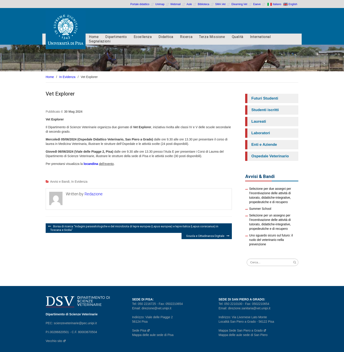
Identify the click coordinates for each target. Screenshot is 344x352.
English (293, 4)
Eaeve (259, 4)
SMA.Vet (222, 4)
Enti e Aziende (264, 144)
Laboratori (260, 133)
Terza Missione (212, 37)
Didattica (165, 37)
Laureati (258, 121)
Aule (192, 4)
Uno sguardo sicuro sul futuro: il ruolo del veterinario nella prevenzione (271, 240)
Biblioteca (206, 4)
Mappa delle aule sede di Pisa (153, 335)
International (260, 37)
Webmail (178, 4)
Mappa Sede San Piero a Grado (242, 330)
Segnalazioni (99, 41)
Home (94, 37)
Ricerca (186, 37)
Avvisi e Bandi (60, 181)
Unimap (162, 4)
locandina (91, 164)
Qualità (237, 37)
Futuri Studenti (264, 98)
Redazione (93, 194)
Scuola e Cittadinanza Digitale (205, 236)
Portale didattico (142, 4)
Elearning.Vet (241, 4)
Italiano (277, 4)
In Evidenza (79, 181)
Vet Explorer (60, 94)
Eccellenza (143, 37)
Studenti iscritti (265, 110)
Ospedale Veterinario (270, 156)
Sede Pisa (141, 330)
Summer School (260, 208)
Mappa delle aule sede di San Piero (243, 335)
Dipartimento (116, 37)
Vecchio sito (56, 341)
